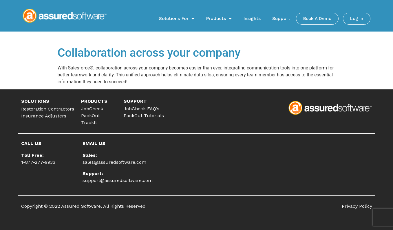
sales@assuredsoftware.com (114, 162)
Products (219, 18)
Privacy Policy (357, 206)
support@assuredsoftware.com (118, 180)
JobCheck (92, 108)
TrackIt (89, 122)
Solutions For (176, 18)
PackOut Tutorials (144, 115)
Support (281, 18)
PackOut (90, 115)
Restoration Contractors (47, 109)
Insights (252, 18)
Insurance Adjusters (43, 116)
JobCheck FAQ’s (141, 108)
